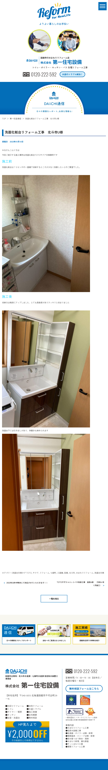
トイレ (10, 708)
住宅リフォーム (36, 705)
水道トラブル (35, 708)
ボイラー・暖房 (14, 711)
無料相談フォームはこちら (84, 688)
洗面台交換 (17, 572)
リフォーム (44, 572)
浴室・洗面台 (13, 717)
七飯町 (53, 572)
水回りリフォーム (15, 705)
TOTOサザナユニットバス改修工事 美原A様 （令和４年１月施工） (80, 584)
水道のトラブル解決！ (72, 74)
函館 (66, 572)
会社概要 (33, 714)
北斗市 (72, 572)
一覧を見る (54, 598)
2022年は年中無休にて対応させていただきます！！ (27, 582)
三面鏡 (60, 572)
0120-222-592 (43, 74)
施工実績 (33, 711)
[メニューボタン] (102, 6)
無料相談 (33, 717)
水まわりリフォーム (84, 572)
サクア (36, 572)
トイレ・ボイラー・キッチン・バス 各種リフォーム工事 (60, 67)
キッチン (11, 714)
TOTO (29, 572)
